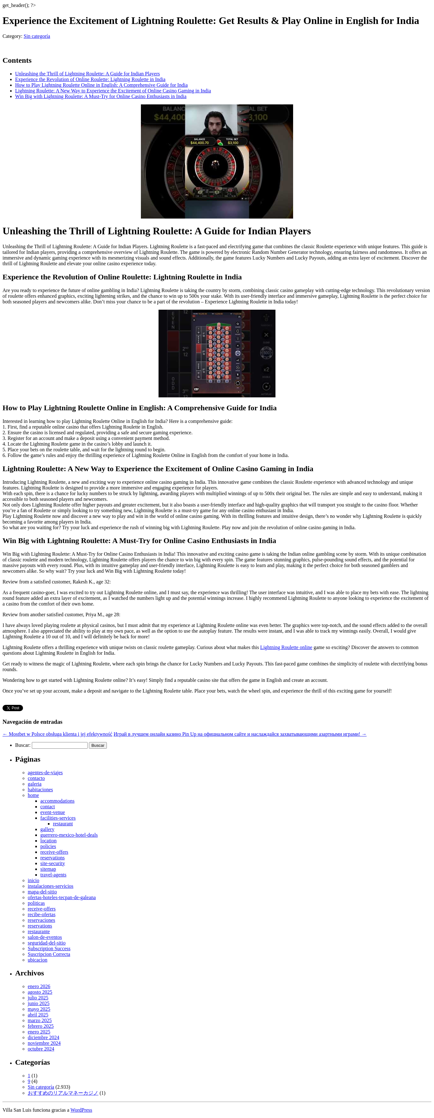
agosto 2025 (40, 992)
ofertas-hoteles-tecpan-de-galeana (62, 897)
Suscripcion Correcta (49, 954)
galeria (35, 784)
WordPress (81, 1110)
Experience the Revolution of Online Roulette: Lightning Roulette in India (90, 79)
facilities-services (58, 818)
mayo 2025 (39, 1009)
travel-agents (53, 874)
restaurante (39, 931)
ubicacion (37, 960)
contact (47, 806)
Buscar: (23, 745)
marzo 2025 (40, 1020)
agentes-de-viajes (45, 772)
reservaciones (41, 920)
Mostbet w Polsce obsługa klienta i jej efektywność (57, 734)
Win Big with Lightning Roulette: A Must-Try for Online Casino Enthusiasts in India (101, 96)
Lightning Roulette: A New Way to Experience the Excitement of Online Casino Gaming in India (113, 90)
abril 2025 (38, 1014)
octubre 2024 (41, 1048)
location (48, 840)
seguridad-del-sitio (47, 942)
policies (48, 846)
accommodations (57, 801)
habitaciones (40, 789)
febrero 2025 (41, 1026)
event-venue (52, 812)
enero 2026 (39, 986)
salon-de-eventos (45, 937)
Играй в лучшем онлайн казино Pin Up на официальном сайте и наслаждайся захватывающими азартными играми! (240, 734)
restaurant (63, 823)
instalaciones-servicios (50, 886)
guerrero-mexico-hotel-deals (69, 835)
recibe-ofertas (41, 914)
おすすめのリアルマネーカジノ (63, 1093)
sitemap (48, 869)
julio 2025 (38, 997)
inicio (33, 880)
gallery (47, 829)
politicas (36, 903)
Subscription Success (49, 948)
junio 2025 (38, 1003)
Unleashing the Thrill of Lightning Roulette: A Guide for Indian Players (87, 73)
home (33, 795)
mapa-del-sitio (42, 891)
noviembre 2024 (44, 1043)
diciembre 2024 (43, 1037)
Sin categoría (37, 36)
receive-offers (54, 852)
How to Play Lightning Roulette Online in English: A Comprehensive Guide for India (101, 85)
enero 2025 (39, 1031)
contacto (36, 778)
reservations (52, 857)
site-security (52, 863)
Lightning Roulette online (286, 647)
